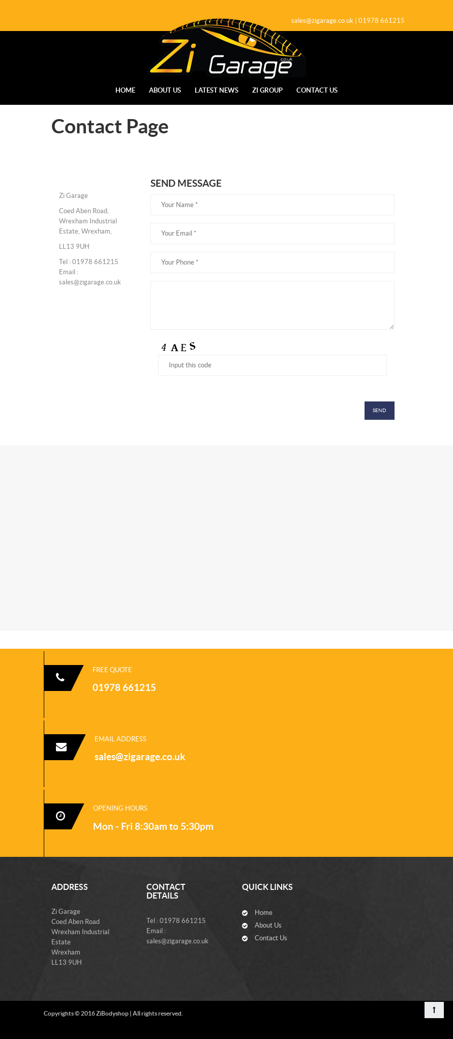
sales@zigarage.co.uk (140, 756)
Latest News (216, 90)
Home (125, 90)
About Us (165, 90)
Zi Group (267, 90)
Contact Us (317, 90)
